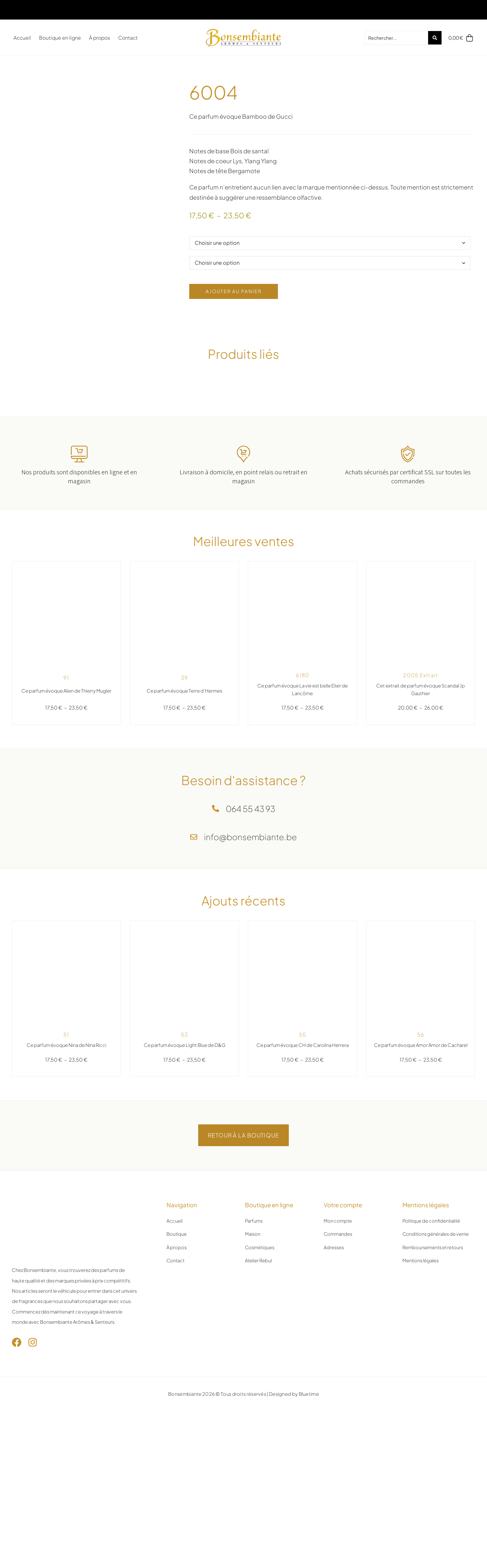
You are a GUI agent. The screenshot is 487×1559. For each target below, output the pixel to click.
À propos (99, 38)
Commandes (338, 1289)
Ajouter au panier (239, 319)
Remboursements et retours (433, 1303)
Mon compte (338, 1276)
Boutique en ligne (60, 38)
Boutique (176, 1289)
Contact (128, 38)
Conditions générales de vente (436, 1289)
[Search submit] (433, 37)
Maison (252, 1289)
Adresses (334, 1303)
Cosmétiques (260, 1303)
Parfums (254, 1276)
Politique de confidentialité (431, 1276)
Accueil (22, 38)
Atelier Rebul (258, 1316)
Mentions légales (420, 1316)
